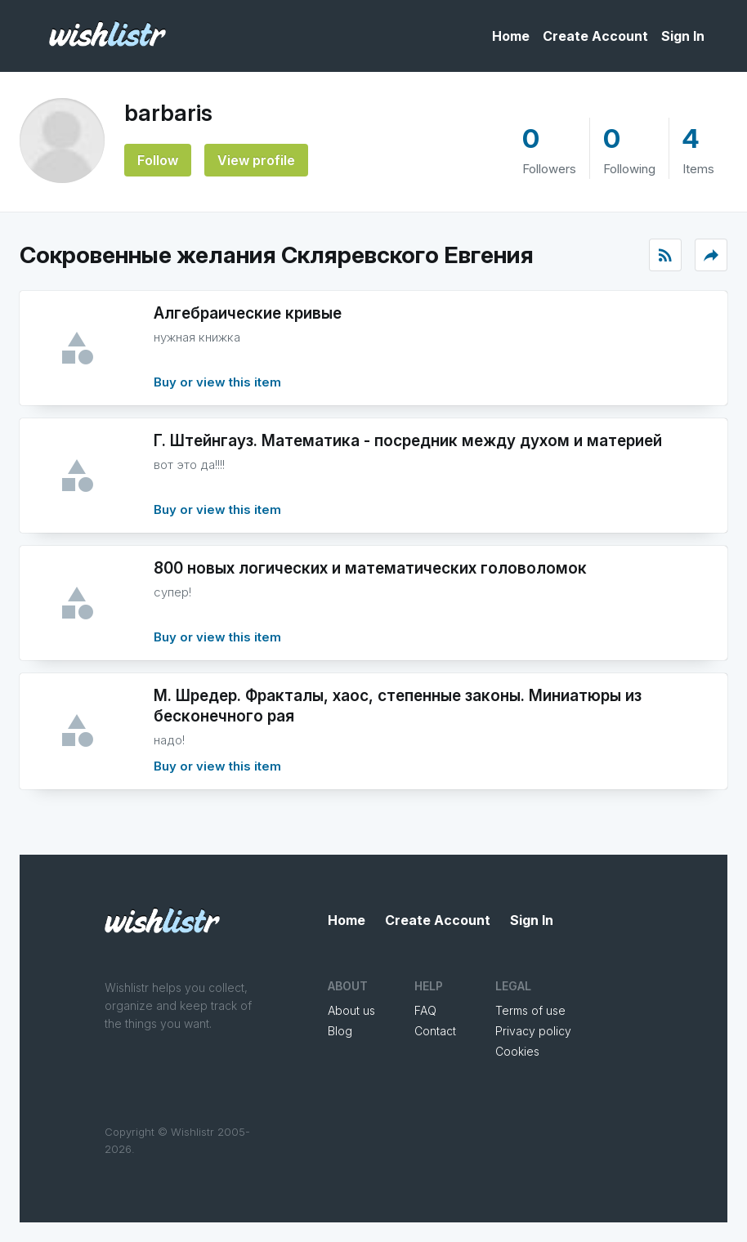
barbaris (168, 113)
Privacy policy (533, 1031)
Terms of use (530, 1010)
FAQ (425, 1010)
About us (351, 1010)
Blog (340, 1031)
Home (511, 36)
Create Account (595, 36)
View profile (256, 160)
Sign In (683, 36)
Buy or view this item (217, 382)
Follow (157, 160)
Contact (435, 1031)
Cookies (517, 1051)
